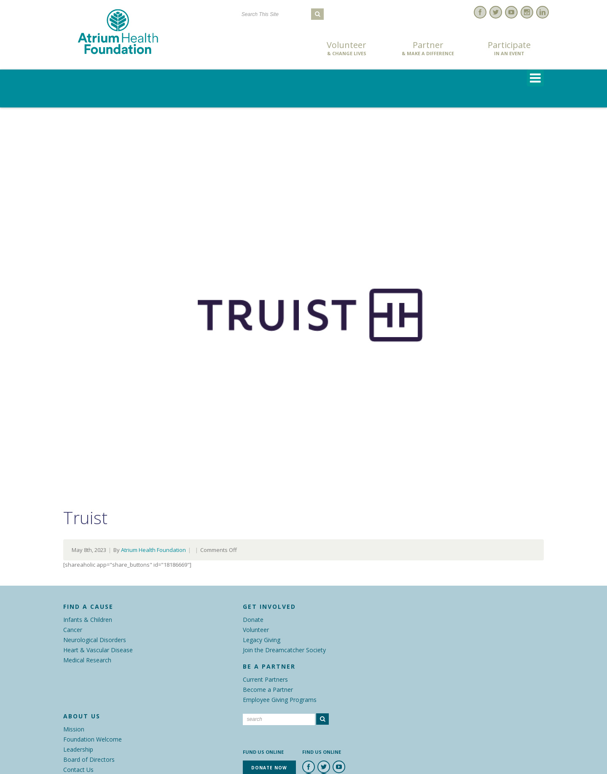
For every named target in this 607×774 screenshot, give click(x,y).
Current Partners (265, 679)
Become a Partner (268, 690)
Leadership (78, 749)
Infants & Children (87, 620)
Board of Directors (89, 759)
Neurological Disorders (94, 640)
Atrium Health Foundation (153, 550)
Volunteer (346, 48)
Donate (253, 620)
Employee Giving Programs (280, 700)
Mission (73, 729)
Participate (509, 48)
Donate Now (265, 49)
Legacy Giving (261, 640)
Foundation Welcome (92, 739)
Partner (428, 48)
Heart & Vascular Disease (98, 650)
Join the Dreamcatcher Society (284, 650)
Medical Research (87, 660)
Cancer (72, 630)
